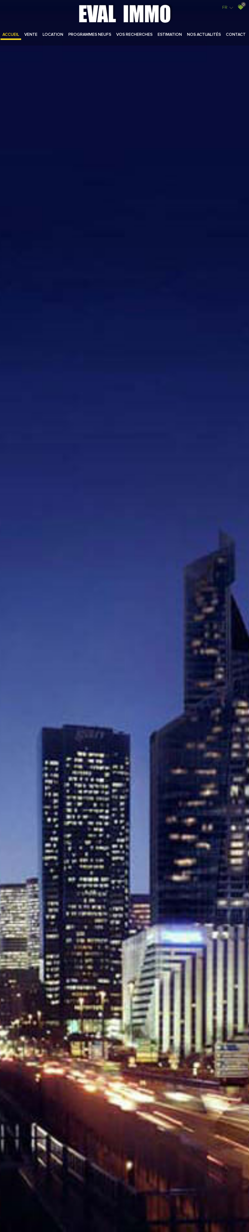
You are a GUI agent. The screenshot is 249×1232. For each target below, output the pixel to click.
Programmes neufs (89, 35)
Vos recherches (134, 35)
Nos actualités (204, 35)
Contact (236, 35)
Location (53, 35)
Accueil (10, 35)
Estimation (170, 35)
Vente (30, 35)
